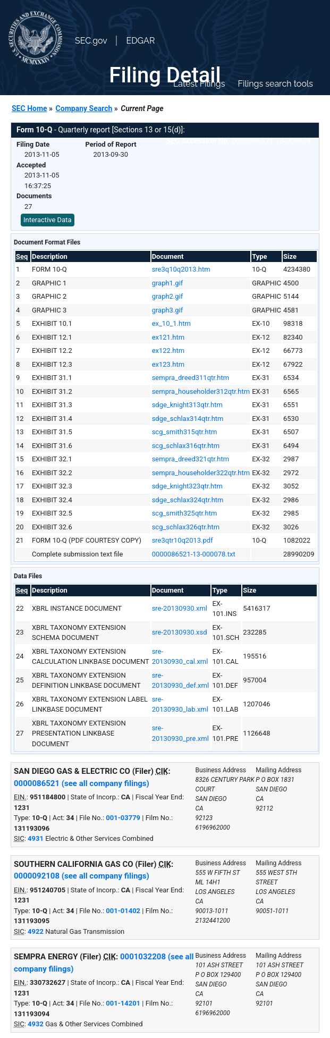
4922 (36, 931)
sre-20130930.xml (179, 608)
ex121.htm (168, 337)
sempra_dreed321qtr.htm (191, 459)
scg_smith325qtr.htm (184, 513)
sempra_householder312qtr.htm (201, 391)
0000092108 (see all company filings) (81, 876)
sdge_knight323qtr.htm (187, 486)
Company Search (84, 108)
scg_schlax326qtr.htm (185, 527)
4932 (36, 1024)
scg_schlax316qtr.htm (185, 446)
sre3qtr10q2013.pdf (182, 540)
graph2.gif (167, 296)
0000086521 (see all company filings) (81, 783)
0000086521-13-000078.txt (193, 554)
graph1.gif (167, 283)
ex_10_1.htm (171, 323)
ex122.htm (168, 351)
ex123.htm (168, 364)
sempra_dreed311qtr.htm (191, 378)
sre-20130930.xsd (179, 632)
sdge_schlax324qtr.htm (188, 500)
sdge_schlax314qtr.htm (188, 419)
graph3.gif (167, 310)
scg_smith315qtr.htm (184, 432)
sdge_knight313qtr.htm (187, 405)
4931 (36, 838)
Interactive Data (47, 220)
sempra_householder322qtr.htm (201, 473)
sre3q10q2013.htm (181, 269)
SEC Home (29, 108)
